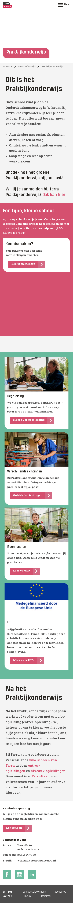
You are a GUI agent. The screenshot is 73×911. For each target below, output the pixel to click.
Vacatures (60, 891)
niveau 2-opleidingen (48, 771)
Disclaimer (45, 896)
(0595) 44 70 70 (26, 855)
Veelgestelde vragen (34, 891)
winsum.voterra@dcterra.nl (36, 860)
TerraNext (40, 776)
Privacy (27, 896)
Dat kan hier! (54, 195)
